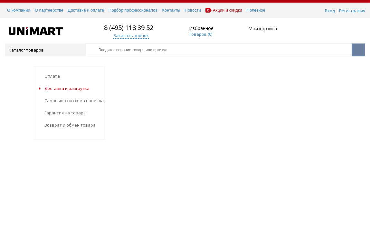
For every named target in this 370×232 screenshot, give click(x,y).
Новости (193, 10)
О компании (18, 10)
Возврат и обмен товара (70, 125)
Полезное (256, 10)
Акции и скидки (223, 10)
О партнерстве (49, 10)
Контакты (171, 10)
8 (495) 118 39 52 (128, 27)
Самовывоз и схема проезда (74, 100)
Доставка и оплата (86, 10)
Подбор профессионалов (133, 10)
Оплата (52, 76)
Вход (330, 11)
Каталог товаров (45, 50)
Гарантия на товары (65, 113)
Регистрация (352, 11)
